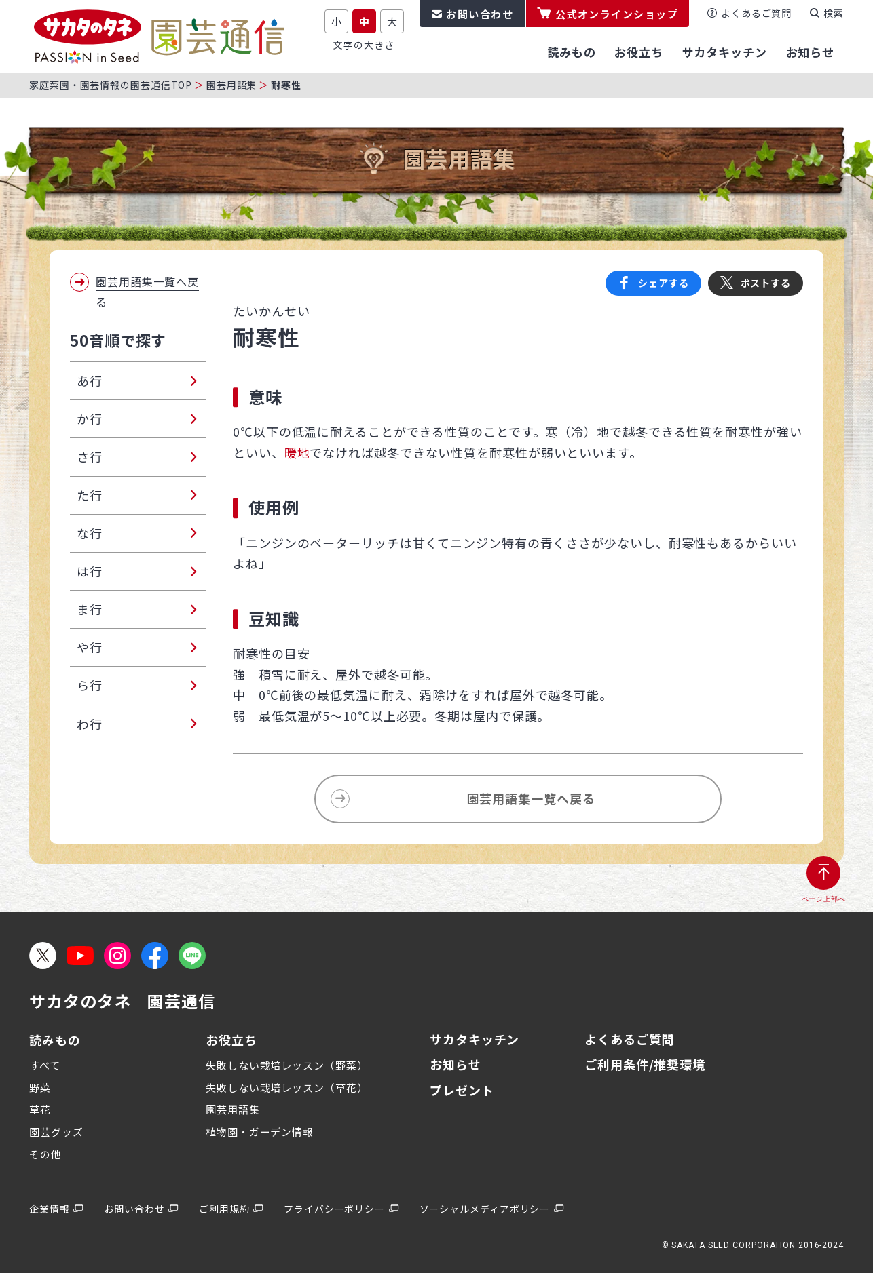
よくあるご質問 (756, 13)
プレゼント (462, 1090)
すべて (44, 1065)
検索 (833, 13)
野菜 (40, 1087)
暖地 (297, 452)
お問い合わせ (479, 14)
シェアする (663, 283)
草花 (40, 1109)
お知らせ (455, 1064)
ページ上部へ (824, 899)
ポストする (766, 283)
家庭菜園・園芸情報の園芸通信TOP (110, 85)
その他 (45, 1154)
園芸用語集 (231, 85)
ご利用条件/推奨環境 (644, 1064)
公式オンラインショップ (617, 14)
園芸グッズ (56, 1131)
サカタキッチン (474, 1039)
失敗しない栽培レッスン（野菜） (287, 1065)
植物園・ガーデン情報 (260, 1131)
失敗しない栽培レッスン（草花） (287, 1087)
